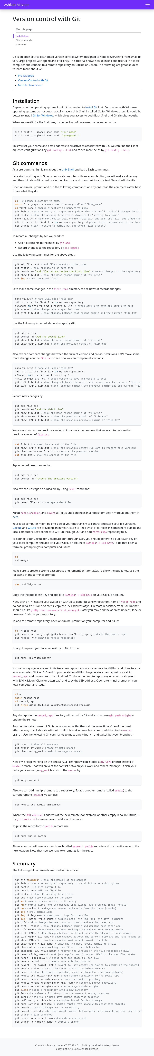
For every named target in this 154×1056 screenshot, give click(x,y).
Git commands (24, 40)
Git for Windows (43, 115)
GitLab (32, 528)
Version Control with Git (33, 80)
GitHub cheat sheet (30, 85)
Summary (21, 44)
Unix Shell (67, 169)
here (15, 517)
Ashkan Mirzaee (16, 4)
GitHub (17, 528)
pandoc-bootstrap (101, 1045)
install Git (91, 107)
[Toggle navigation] (147, 5)
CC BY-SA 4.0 (71, 1045)
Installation (22, 36)
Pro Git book (26, 75)
